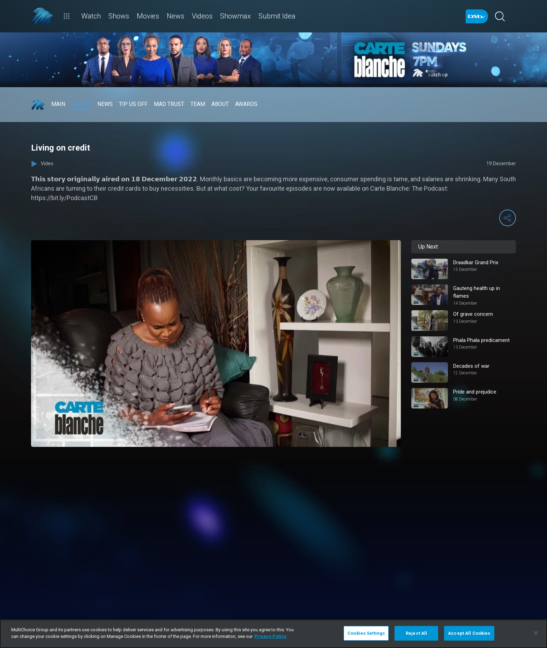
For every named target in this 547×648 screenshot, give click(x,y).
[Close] (536, 633)
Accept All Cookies (469, 633)
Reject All (416, 633)
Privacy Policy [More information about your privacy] (270, 636)
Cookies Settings (366, 633)
